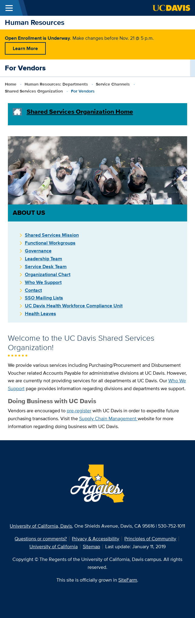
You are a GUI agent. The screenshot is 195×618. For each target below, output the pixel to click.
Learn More (25, 48)
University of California (53, 546)
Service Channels (113, 84)
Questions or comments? (41, 538)
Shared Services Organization (34, 91)
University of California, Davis (41, 525)
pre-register (79, 410)
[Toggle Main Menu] (9, 8)
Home (10, 84)
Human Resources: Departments (56, 84)
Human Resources (34, 22)
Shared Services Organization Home (80, 112)
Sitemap (91, 546)
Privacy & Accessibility (95, 538)
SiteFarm (127, 579)
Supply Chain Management (108, 418)
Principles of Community (150, 538)
